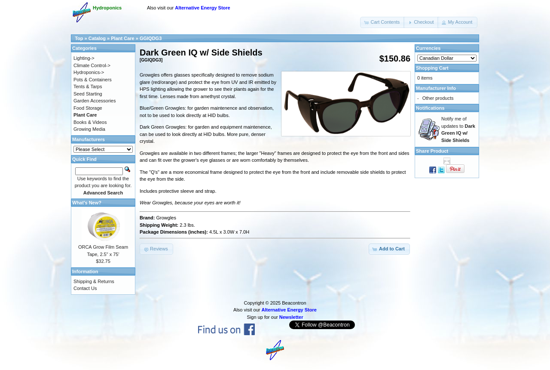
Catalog (97, 38)
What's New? (86, 202)
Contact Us (85, 288)
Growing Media (89, 129)
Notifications (430, 108)
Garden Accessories (94, 100)
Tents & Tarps (87, 86)
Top (79, 38)
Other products (438, 98)
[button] (382, 22)
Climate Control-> (91, 65)
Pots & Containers (92, 79)
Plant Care (122, 38)
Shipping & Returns (93, 281)
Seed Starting (87, 93)
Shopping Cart (432, 68)
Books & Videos (90, 122)
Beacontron (294, 302)
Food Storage (87, 108)
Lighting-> (84, 58)
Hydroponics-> (88, 72)
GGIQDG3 (151, 38)
